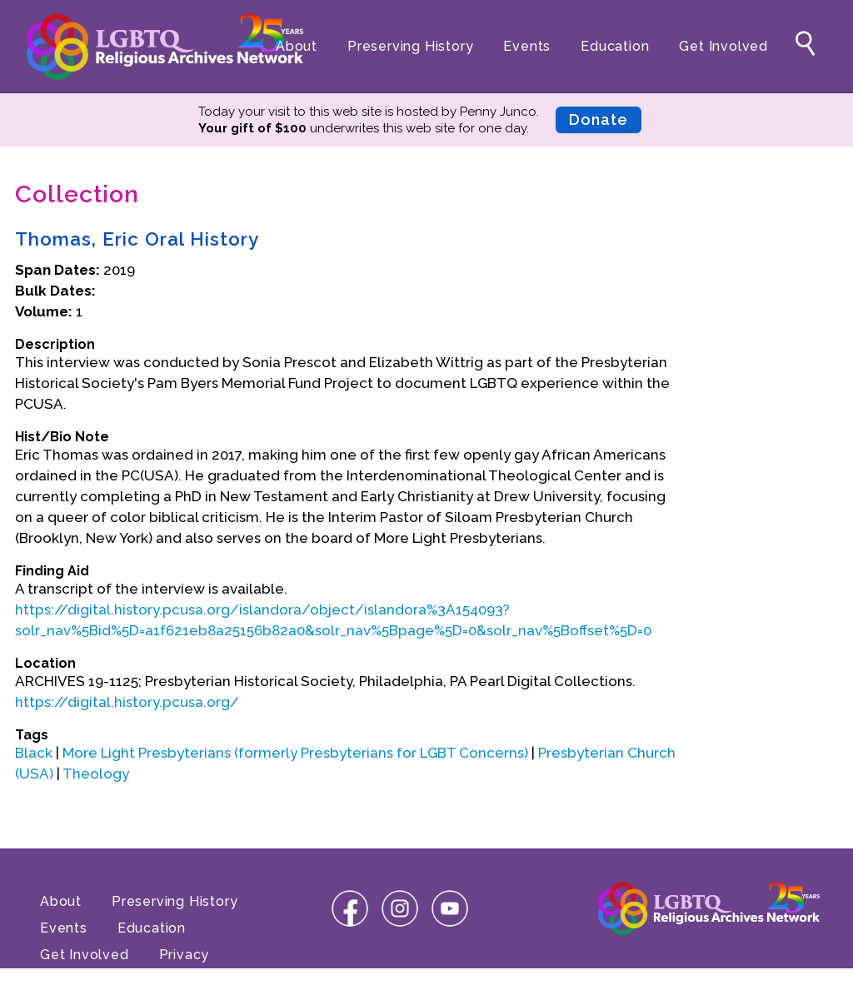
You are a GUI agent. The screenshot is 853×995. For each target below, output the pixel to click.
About (296, 46)
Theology (95, 773)
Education (615, 46)
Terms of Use (86, 981)
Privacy (184, 955)
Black (33, 752)
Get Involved (723, 46)
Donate (598, 119)
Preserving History (410, 46)
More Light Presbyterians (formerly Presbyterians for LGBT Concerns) (295, 752)
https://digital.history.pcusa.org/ (127, 702)
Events (527, 46)
